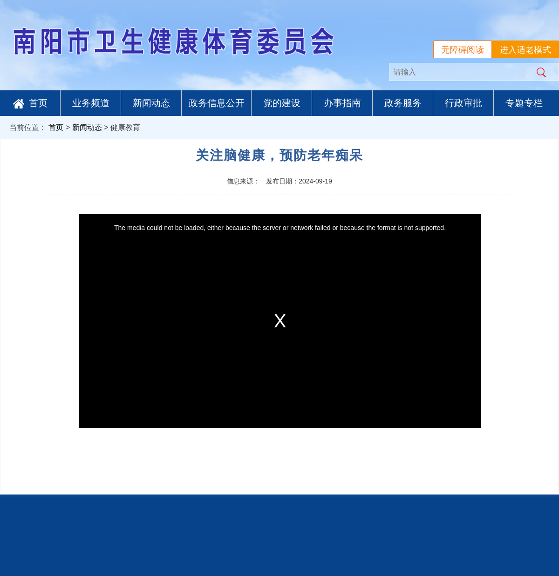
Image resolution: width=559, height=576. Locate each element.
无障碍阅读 (462, 49)
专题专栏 (524, 103)
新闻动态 (151, 103)
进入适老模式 (525, 49)
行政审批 (463, 103)
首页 (30, 103)
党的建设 (281, 103)
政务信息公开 (217, 103)
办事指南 (342, 103)
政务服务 (403, 103)
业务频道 (90, 103)
